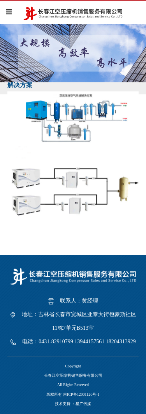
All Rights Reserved (73, 385)
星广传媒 (83, 404)
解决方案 (19, 85)
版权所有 (72, 394)
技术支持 (62, 404)
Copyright (73, 366)
